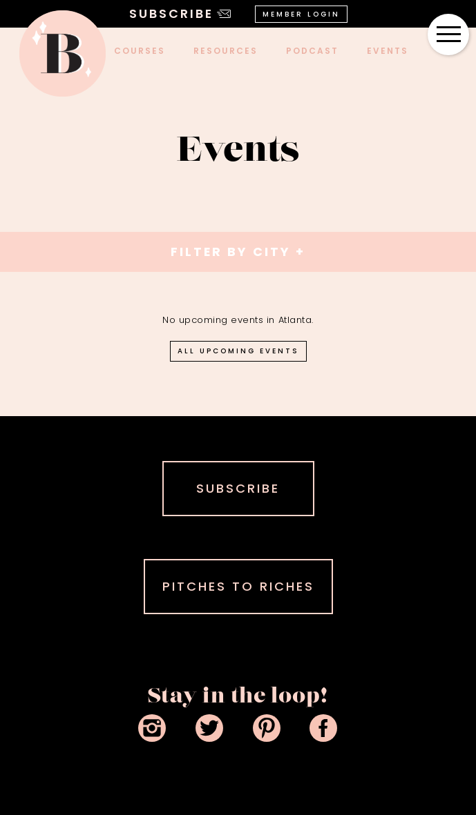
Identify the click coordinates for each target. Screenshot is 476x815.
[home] (62, 53)
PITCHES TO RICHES (238, 586)
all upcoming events (238, 351)
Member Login (301, 14)
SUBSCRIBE (238, 488)
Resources (225, 51)
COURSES (139, 51)
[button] (448, 34)
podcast (312, 51)
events (387, 51)
